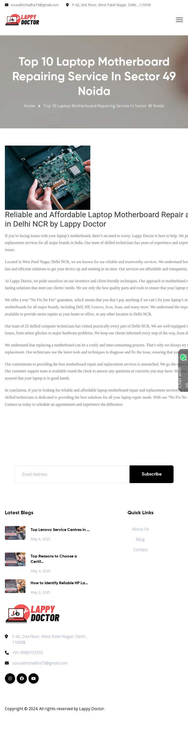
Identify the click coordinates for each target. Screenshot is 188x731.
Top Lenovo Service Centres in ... (60, 530)
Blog (140, 539)
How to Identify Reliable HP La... (59, 583)
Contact (140, 549)
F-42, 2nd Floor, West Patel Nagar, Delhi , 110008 (111, 4)
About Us (140, 529)
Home (29, 105)
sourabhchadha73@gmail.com (35, 4)
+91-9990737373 (24, 653)
